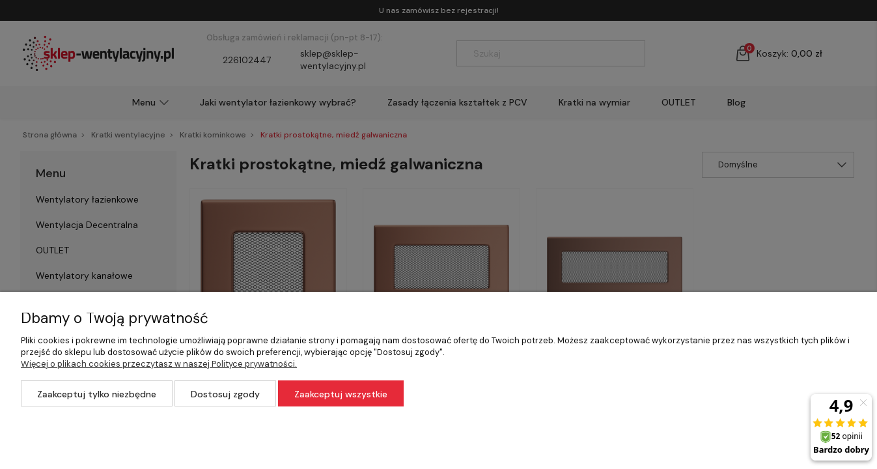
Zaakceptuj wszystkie (340, 394)
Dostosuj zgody (225, 394)
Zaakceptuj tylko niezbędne (96, 394)
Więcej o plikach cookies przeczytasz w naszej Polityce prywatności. (159, 363)
